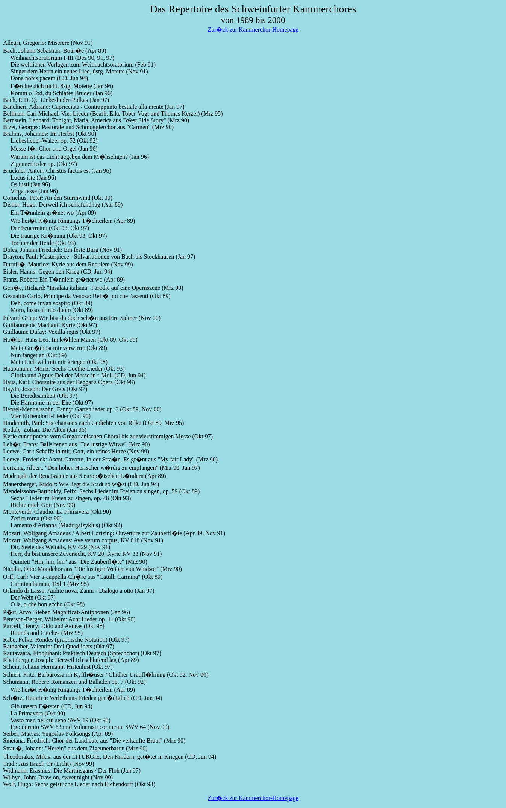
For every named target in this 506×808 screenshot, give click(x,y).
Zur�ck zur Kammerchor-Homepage (253, 29)
